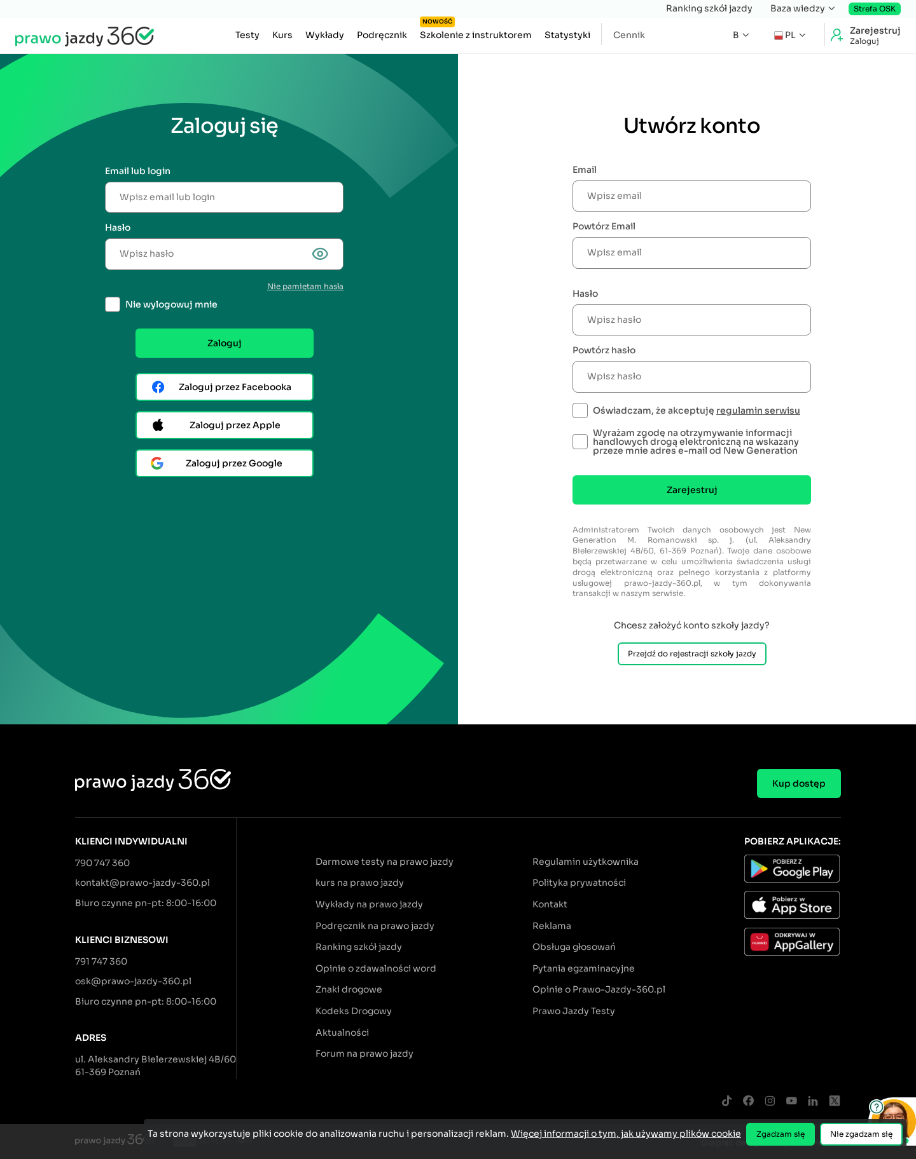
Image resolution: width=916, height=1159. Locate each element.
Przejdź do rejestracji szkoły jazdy (692, 653)
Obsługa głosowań (574, 946)
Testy (247, 35)
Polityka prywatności (579, 882)
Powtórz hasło (603, 350)
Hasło (117, 227)
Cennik (629, 35)
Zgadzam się (780, 1134)
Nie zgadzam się (861, 1134)
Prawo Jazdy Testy (573, 1011)
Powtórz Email (603, 226)
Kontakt (549, 904)
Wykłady (324, 35)
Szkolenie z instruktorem (476, 32)
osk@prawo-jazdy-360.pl (133, 981)
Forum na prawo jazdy (364, 1053)
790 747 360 (102, 863)
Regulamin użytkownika (585, 861)
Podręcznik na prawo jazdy (375, 926)
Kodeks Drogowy (354, 1011)
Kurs (282, 35)
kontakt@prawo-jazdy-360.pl (142, 882)
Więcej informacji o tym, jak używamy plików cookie (626, 1133)
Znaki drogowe (349, 989)
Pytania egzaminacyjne (583, 968)
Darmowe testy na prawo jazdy (385, 861)
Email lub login (137, 170)
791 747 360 (101, 961)
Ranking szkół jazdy (709, 8)
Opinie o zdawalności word (376, 968)
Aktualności (342, 1032)
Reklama (551, 926)
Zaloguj (224, 343)
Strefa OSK (875, 8)
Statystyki (567, 35)
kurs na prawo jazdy (360, 882)
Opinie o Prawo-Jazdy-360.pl (598, 989)
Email (584, 169)
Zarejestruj (692, 490)
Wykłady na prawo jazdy (369, 904)
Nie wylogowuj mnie (171, 304)
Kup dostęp (799, 783)
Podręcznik (382, 35)
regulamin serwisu (758, 410)
